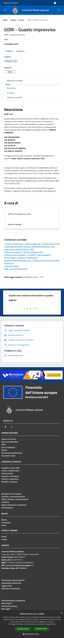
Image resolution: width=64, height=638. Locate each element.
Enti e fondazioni (8, 447)
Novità (13, 20)
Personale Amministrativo (11, 453)
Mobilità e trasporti (9, 481)
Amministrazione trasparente (13, 600)
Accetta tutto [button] (23, 629)
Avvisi (21, 20)
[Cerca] (59, 10)
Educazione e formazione (11, 493)
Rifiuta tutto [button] (41, 629)
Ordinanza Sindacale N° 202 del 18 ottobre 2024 (23, 252)
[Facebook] (5, 427)
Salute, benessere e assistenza (13, 504)
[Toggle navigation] (4, 10)
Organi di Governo (8, 439)
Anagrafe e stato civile (10, 467)
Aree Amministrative (9, 441)
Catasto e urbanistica (10, 479)
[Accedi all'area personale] (55, 3)
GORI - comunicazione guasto (16, 268)
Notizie (4, 519)
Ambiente (5, 502)
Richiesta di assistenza (10, 588)
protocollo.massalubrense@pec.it (19, 565)
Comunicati (5, 522)
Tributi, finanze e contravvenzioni (14, 499)
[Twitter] (11, 427)
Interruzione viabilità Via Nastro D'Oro (19, 249)
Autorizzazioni (7, 507)
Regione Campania (10, 2)
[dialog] (32, 624)
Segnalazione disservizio (11, 583)
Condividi (10, 51)
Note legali (5, 608)
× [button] (61, 613)
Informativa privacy (9, 606)
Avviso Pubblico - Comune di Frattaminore (21, 257)
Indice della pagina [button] (15, 80)
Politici (4, 450)
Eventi (4, 536)
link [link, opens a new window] (54, 624)
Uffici (3, 444)
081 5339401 (21, 568)
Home (5, 20)
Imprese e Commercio (10, 476)
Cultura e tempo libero (10, 470)
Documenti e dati (8, 455)
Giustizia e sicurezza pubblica (13, 496)
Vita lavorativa (7, 473)
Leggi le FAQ (6, 585)
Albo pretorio (6, 603)
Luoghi (4, 539)
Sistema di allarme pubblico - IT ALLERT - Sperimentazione (27, 254)
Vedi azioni (21, 51)
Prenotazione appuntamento (13, 580)
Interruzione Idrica (11, 266)
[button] (32, 634)
